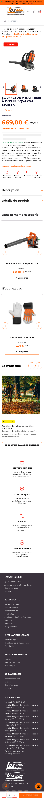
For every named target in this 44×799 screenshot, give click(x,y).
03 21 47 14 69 (18, 725)
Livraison (7, 659)
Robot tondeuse (11, 611)
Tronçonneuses (10, 627)
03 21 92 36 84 (19, 736)
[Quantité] (9, 795)
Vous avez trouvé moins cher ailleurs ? (16, 166)
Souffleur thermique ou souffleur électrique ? (18, 427)
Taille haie (8, 620)
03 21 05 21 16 (20, 731)
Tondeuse (8, 623)
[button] (5, 252)
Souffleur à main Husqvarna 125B (22, 264)
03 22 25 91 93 (18, 708)
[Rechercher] (22, 21)
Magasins (8, 591)
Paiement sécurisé (12, 662)
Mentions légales (11, 640)
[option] (22, 251)
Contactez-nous (11, 588)
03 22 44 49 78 (17, 713)
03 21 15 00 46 (18, 719)
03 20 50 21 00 (19, 702)
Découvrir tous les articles (22, 445)
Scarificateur (9, 614)
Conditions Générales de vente (17, 643)
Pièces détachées (11, 604)
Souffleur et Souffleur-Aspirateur (17, 617)
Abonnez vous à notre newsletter (18, 585)
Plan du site (9, 646)
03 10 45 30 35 (18, 748)
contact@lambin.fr (12, 754)
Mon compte (9, 666)
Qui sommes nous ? (12, 582)
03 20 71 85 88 (17, 742)
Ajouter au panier (30, 795)
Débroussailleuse (11, 608)
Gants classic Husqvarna (22, 337)
